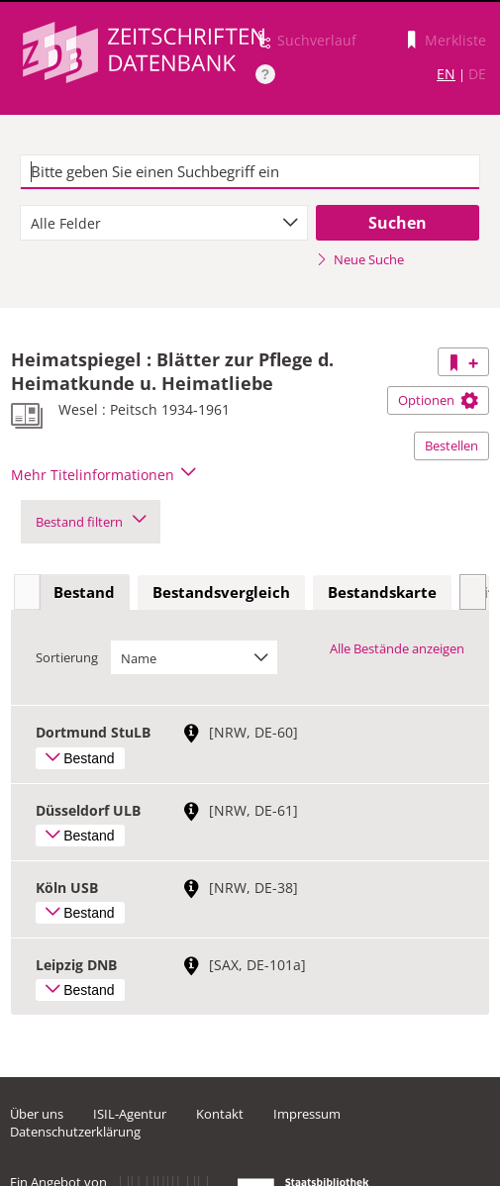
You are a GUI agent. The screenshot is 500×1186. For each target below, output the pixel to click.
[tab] (84, 593)
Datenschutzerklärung (75, 1131)
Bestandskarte (382, 592)
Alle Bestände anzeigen (397, 648)
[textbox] (250, 172)
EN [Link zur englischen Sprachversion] (446, 73)
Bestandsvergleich (221, 592)
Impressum (307, 1114)
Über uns (36, 1114)
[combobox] (164, 223)
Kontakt (220, 1114)
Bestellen (451, 445)
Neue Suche (360, 259)
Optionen (438, 400)
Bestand (84, 592)
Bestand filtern (91, 522)
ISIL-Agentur (129, 1114)
